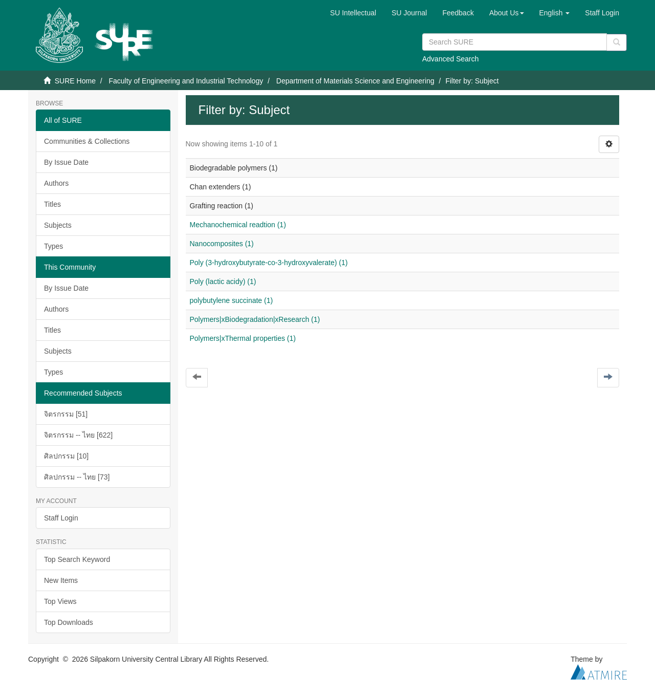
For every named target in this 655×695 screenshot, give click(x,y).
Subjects (58, 225)
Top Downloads (68, 622)
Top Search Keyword (77, 559)
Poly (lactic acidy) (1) (223, 281)
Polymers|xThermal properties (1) (243, 338)
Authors (56, 183)
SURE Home (75, 81)
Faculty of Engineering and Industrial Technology (185, 81)
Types (53, 246)
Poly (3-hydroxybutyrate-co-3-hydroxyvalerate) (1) (269, 262)
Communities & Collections (86, 141)
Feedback (457, 13)
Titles (52, 204)
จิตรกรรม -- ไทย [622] (78, 435)
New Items (61, 580)
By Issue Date (66, 162)
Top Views (60, 601)
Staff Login (61, 518)
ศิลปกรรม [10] (66, 456)
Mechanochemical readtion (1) (238, 225)
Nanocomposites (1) (222, 244)
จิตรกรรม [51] (66, 414)
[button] (507, 13)
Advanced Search (450, 59)
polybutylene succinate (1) (231, 300)
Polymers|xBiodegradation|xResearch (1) (255, 319)
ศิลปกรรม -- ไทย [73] (77, 477)
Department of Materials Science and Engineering (355, 81)
